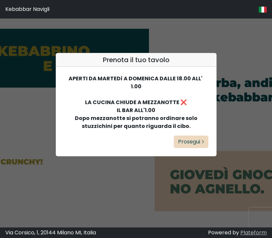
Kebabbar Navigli (27, 9)
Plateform (253, 232)
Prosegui (191, 141)
